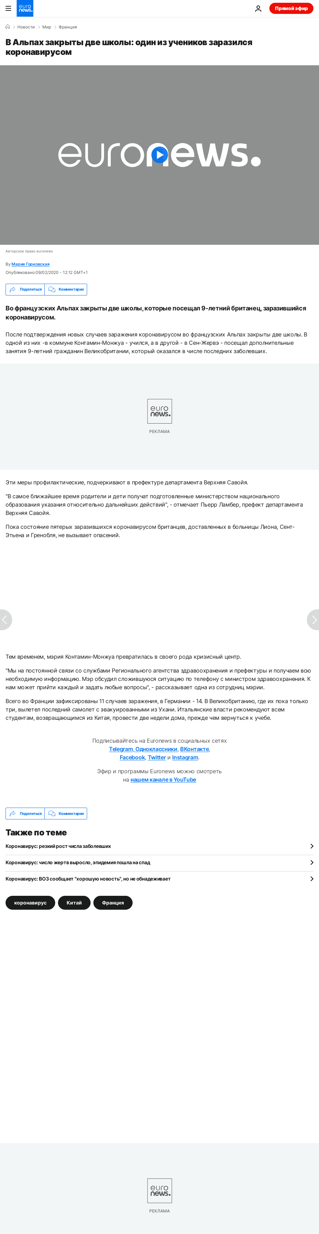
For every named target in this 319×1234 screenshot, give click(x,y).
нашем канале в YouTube (163, 779)
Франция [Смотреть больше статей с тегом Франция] (113, 903)
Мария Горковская (30, 264)
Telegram (121, 748)
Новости (26, 27)
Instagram (185, 757)
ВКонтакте (194, 748)
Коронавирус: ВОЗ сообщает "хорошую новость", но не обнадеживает (88, 879)
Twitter (157, 757)
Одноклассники (155, 748)
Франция (68, 27)
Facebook (132, 757)
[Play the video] (159, 155)
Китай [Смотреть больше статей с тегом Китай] (74, 903)
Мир (46, 27)
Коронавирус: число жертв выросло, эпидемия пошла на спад (78, 862)
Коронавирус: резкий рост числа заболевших (58, 846)
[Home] (8, 26)
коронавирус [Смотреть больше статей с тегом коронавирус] (30, 903)
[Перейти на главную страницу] (25, 8)
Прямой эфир (291, 8)
